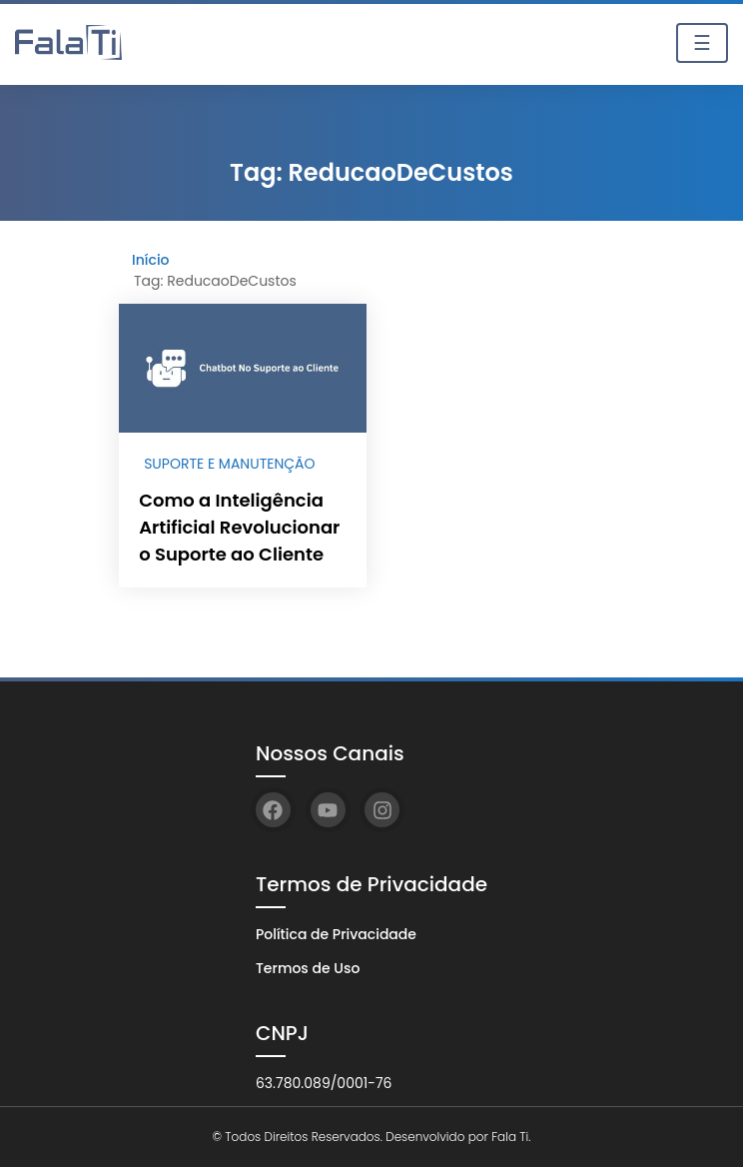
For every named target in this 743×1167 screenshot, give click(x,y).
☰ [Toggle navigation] (702, 43)
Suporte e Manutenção (229, 464)
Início (151, 260)
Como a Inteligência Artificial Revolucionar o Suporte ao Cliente (239, 527)
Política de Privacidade (336, 934)
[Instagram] (382, 809)
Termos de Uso (308, 968)
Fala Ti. (510, 1136)
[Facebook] (273, 809)
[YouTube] (328, 809)
